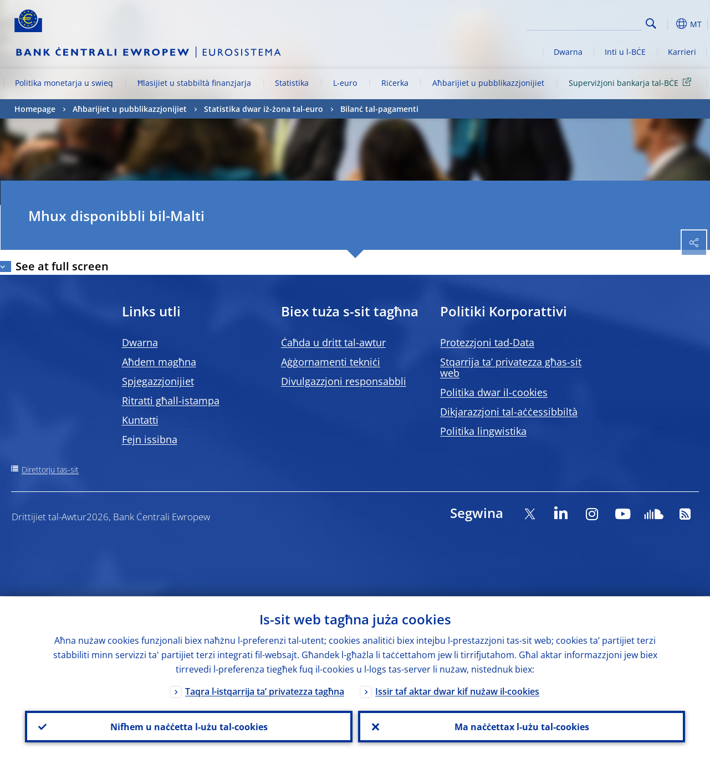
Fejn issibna (149, 439)
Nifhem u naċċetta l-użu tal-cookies (188, 726)
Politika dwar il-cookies (494, 392)
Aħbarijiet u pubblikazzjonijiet (488, 83)
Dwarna (568, 52)
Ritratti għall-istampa (170, 400)
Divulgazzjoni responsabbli (343, 381)
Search (651, 23)
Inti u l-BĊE (625, 52)
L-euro (345, 83)
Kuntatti (140, 420)
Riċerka (394, 83)
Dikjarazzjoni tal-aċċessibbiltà (509, 411)
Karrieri (682, 52)
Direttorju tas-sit (50, 469)
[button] (668, 23)
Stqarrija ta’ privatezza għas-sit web (510, 367)
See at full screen (62, 266)
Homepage (34, 109)
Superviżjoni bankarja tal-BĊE (632, 82)
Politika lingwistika (483, 431)
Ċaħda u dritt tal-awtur (333, 342)
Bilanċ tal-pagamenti (379, 109)
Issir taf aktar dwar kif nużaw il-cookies (457, 691)
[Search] (586, 22)
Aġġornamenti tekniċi (330, 361)
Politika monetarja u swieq (64, 83)
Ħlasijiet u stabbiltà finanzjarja (194, 83)
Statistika (292, 83)
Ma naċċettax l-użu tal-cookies (521, 726)
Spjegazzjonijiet (158, 381)
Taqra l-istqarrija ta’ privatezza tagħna (264, 691)
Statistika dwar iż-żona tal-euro (263, 109)
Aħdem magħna (159, 361)
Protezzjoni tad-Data (487, 342)
